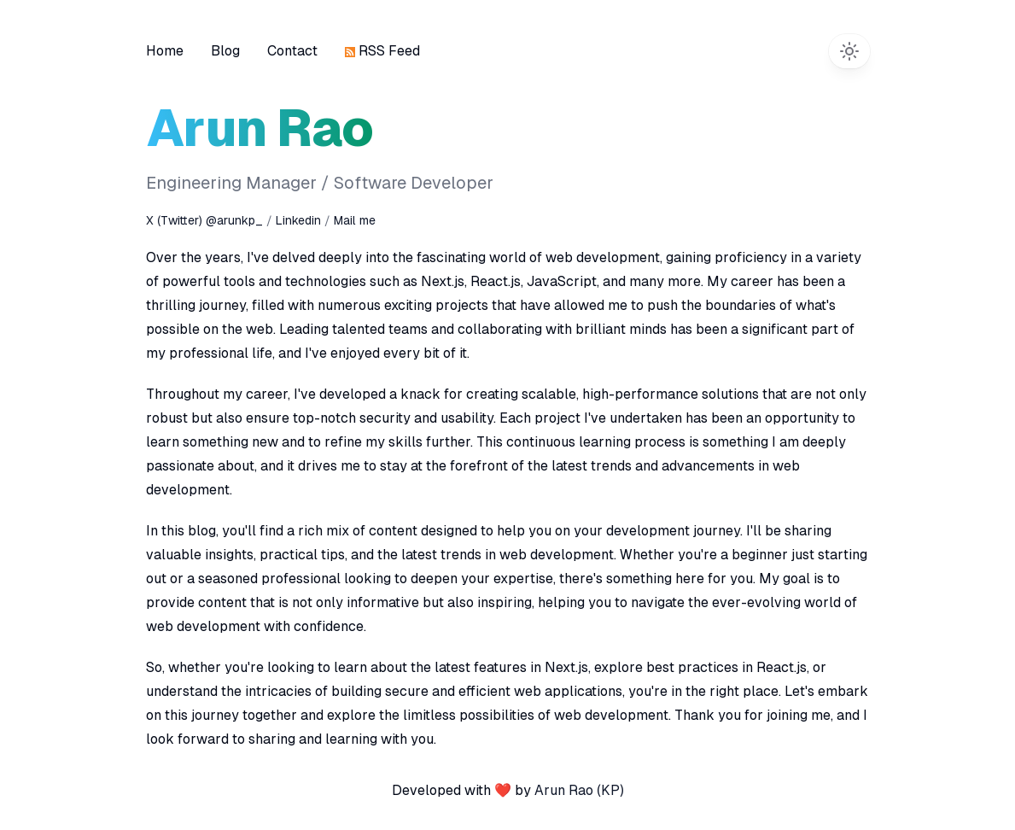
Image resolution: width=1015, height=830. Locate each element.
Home (165, 51)
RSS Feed (382, 51)
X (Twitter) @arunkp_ (204, 220)
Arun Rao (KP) (579, 790)
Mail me (355, 220)
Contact (292, 51)
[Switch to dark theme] (849, 51)
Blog (225, 51)
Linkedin (300, 220)
